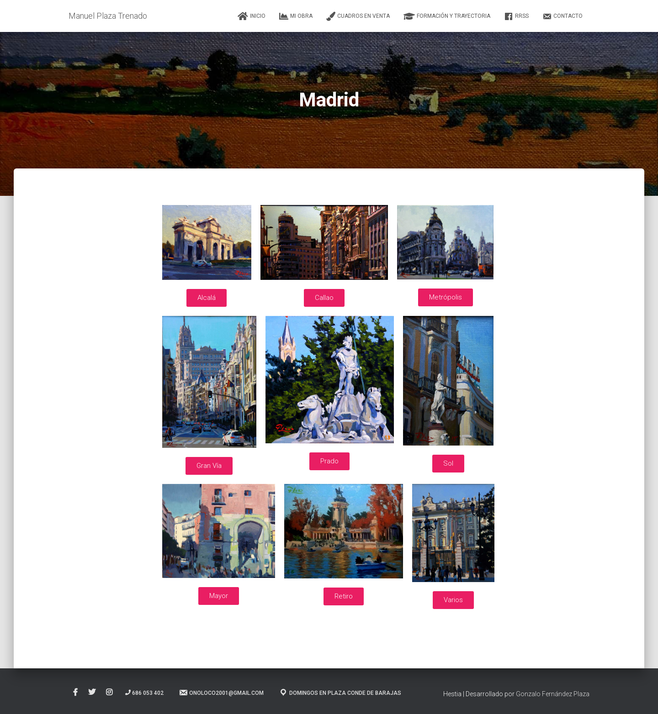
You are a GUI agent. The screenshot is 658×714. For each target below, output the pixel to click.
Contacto (562, 16)
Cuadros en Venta (358, 16)
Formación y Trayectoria (446, 16)
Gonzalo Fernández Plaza (552, 694)
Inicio (251, 16)
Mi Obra (296, 16)
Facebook (75, 692)
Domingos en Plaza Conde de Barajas (340, 692)
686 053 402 (144, 693)
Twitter (92, 692)
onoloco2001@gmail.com (221, 692)
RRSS (516, 16)
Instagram (109, 692)
